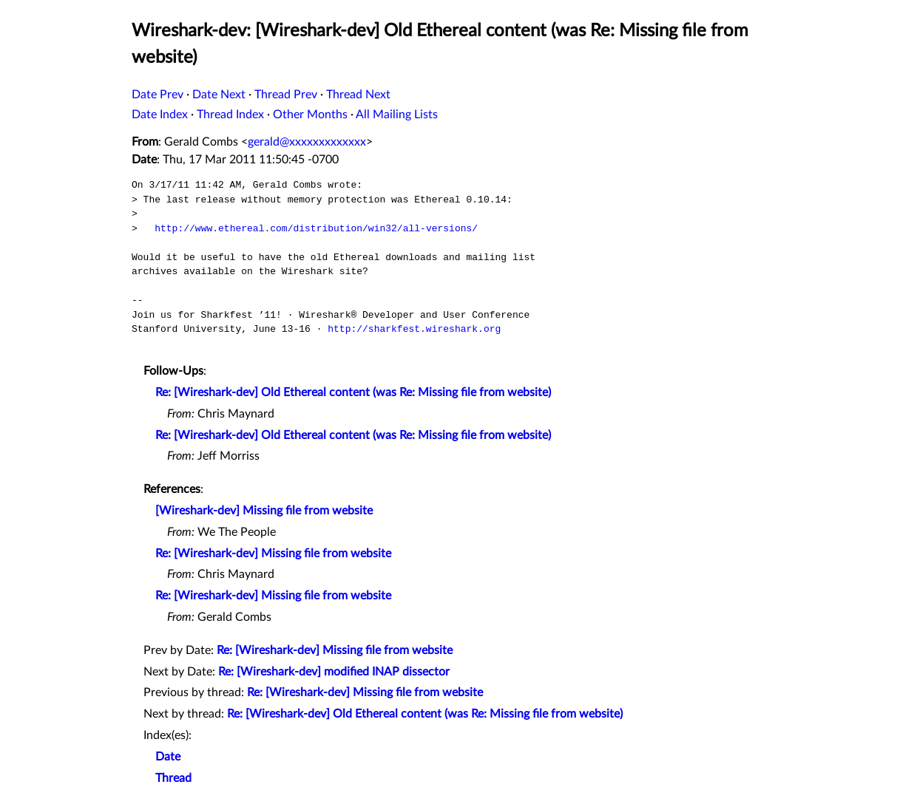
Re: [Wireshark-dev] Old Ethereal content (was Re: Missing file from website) (353, 392)
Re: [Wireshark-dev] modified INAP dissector (334, 672)
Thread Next (358, 95)
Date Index (160, 114)
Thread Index (230, 114)
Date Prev (157, 95)
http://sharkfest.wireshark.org (414, 329)
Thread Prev (285, 95)
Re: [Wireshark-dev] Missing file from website (273, 553)
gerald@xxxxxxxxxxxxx (307, 142)
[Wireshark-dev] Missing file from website (264, 511)
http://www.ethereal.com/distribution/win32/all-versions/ (316, 228)
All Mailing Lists (397, 114)
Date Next (219, 95)
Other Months (310, 114)
